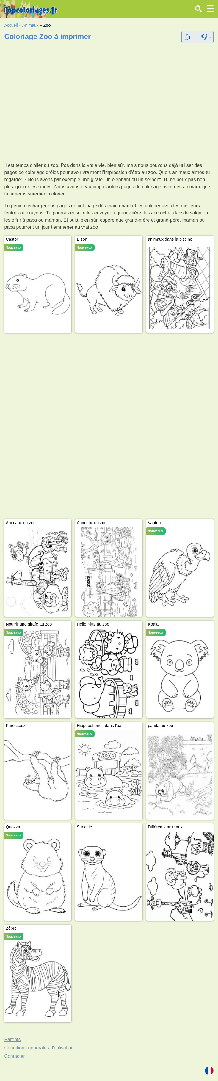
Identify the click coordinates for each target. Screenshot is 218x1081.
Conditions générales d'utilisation (38, 1047)
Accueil (11, 25)
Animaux (30, 25)
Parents (12, 1039)
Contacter (14, 1056)
